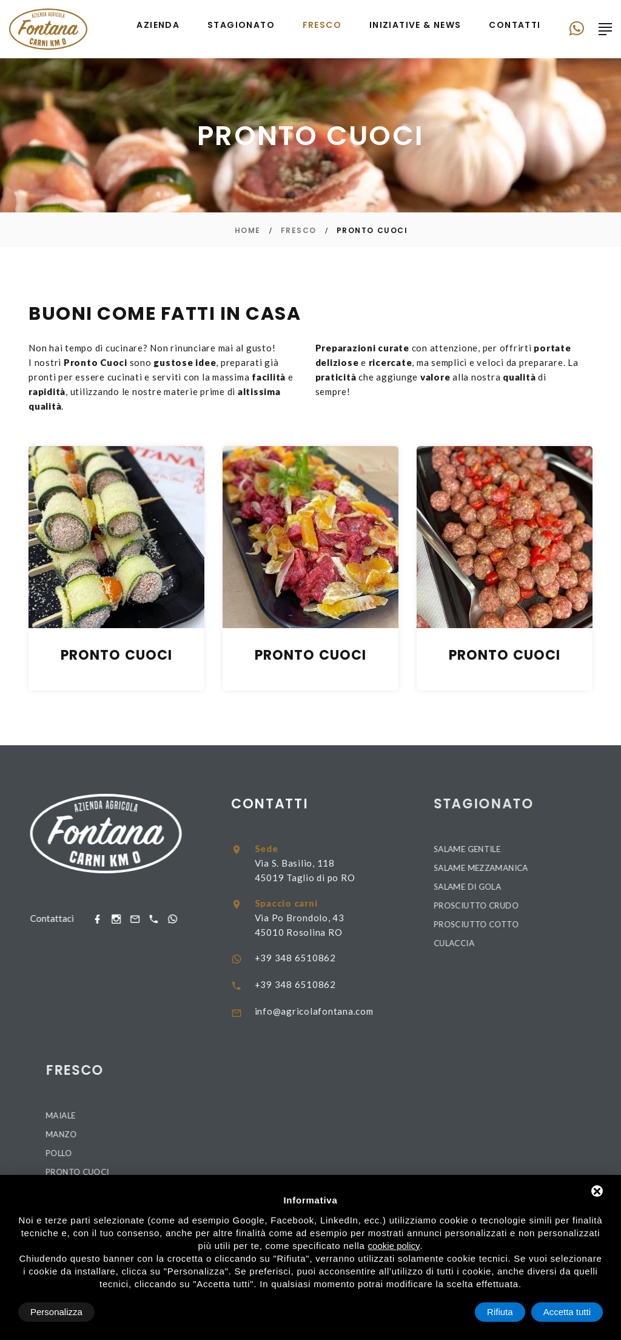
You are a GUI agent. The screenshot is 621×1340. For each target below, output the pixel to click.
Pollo (162, 1153)
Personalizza (56, 1312)
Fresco (322, 25)
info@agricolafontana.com (405, 1011)
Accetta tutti (567, 1312)
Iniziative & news (415, 25)
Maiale (164, 1115)
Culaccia (557, 943)
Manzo (164, 1134)
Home (248, 230)
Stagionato (241, 25)
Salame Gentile (570, 849)
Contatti (514, 25)
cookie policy (394, 1245)
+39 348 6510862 (387, 957)
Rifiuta (500, 1312)
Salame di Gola (571, 887)
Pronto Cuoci (181, 1172)
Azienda (158, 25)
